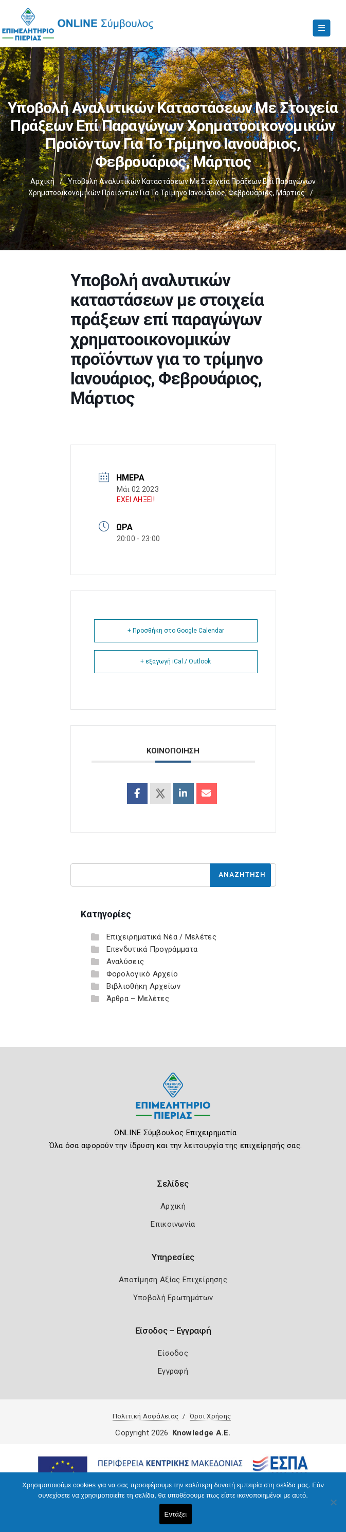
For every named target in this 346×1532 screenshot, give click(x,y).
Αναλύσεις (125, 961)
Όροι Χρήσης (210, 1416)
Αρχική (42, 181)
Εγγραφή (173, 1371)
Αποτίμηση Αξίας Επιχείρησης (173, 1279)
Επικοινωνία (173, 1224)
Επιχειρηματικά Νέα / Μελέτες (161, 937)
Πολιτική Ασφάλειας (145, 1416)
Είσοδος (173, 1353)
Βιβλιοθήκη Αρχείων (143, 986)
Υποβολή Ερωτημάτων (173, 1297)
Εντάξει (176, 1514)
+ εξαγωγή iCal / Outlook (175, 661)
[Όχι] (333, 1507)
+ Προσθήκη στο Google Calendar (176, 630)
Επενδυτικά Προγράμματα (152, 949)
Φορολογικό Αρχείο (142, 974)
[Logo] (173, 1103)
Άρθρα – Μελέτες (138, 998)
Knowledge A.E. (201, 1432)
